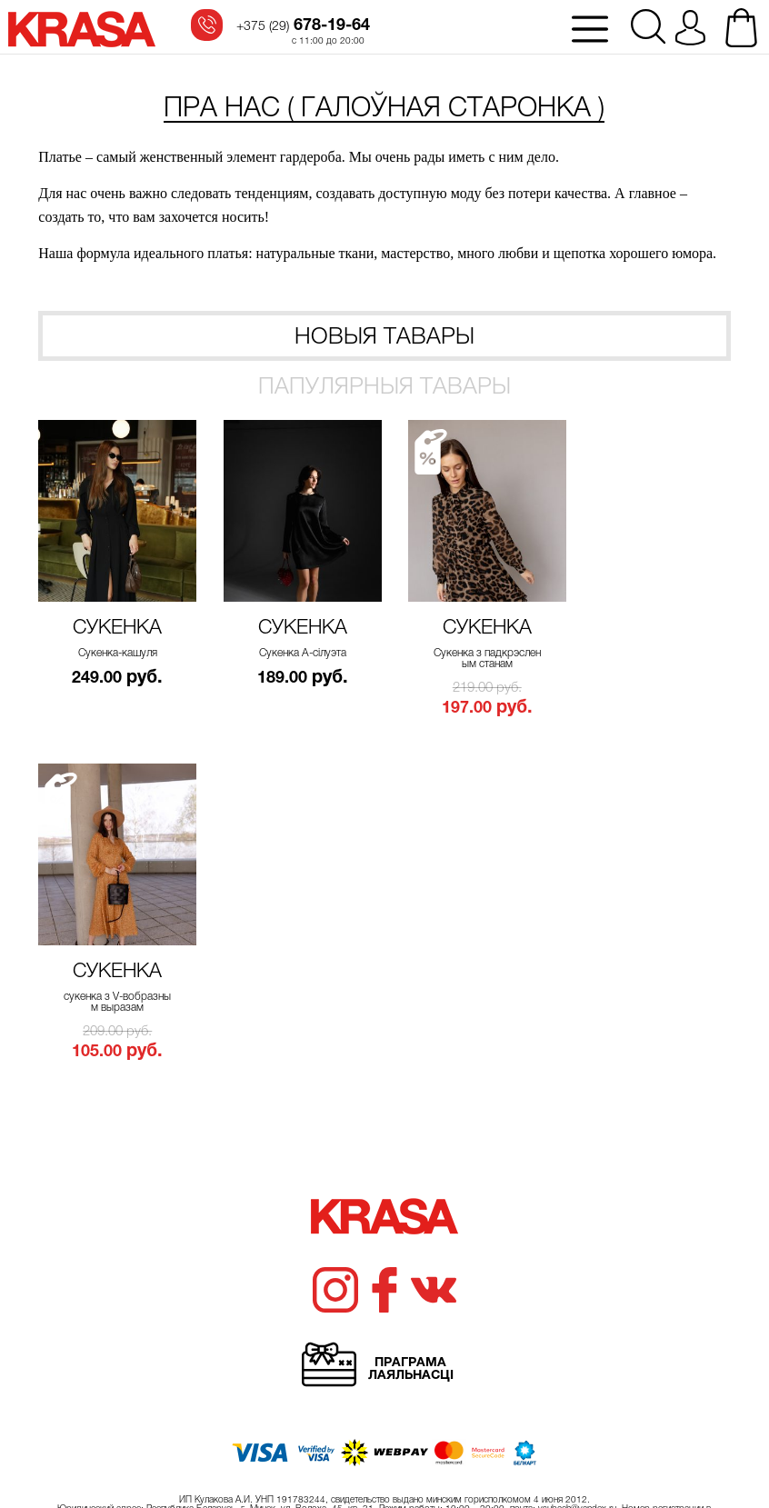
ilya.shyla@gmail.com (680, 1435)
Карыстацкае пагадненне (654, 1484)
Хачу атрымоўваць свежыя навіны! (384, 1288)
